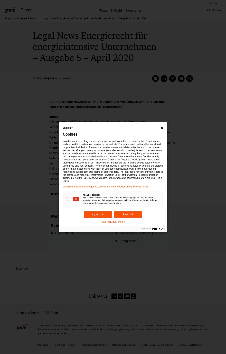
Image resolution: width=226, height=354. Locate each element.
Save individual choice (113, 221)
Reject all (128, 214)
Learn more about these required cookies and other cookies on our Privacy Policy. (105, 186)
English (68, 127)
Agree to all (98, 214)
